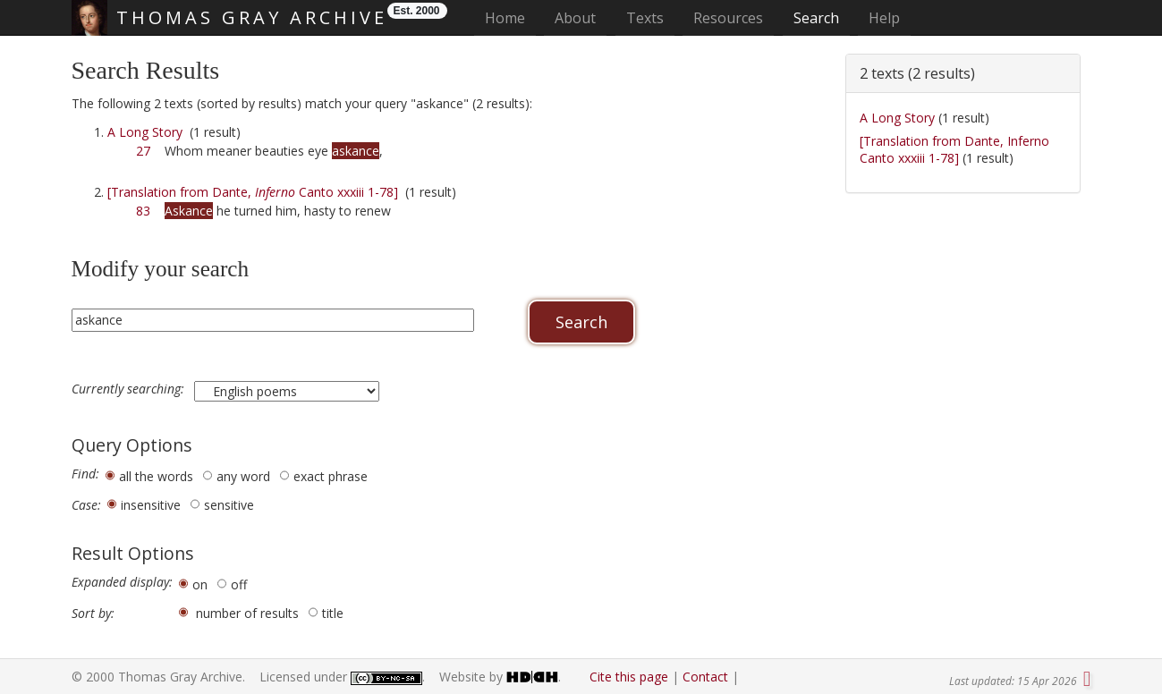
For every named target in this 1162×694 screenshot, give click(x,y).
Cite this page (628, 676)
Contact (705, 676)
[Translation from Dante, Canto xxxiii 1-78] (252, 191)
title (333, 613)
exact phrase (330, 476)
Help (884, 18)
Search (816, 18)
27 (143, 150)
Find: (85, 474)
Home (510, 17)
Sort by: (93, 613)
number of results (247, 613)
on (200, 584)
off (239, 584)
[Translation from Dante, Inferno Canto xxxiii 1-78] (954, 149)
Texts (645, 18)
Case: (86, 505)
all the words (156, 476)
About (575, 18)
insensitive (151, 504)
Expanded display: (122, 582)
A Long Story (144, 131)
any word (243, 476)
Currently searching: (130, 389)
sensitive (229, 504)
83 (143, 210)
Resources (728, 18)
